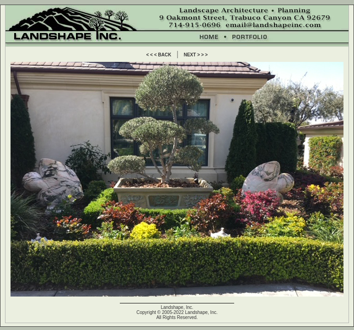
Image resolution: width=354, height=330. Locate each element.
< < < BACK (159, 54)
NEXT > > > (196, 54)
